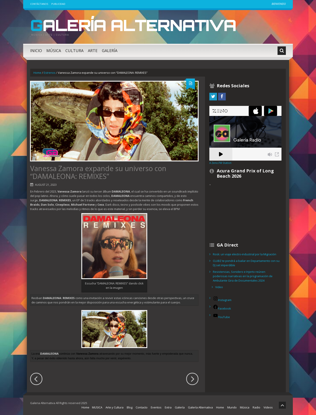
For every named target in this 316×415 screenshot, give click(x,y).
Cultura (74, 50)
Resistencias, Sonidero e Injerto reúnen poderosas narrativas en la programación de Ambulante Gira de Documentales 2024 (243, 276)
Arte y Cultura (114, 407)
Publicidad (58, 3)
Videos (268, 407)
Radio (256, 407)
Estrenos (50, 73)
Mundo (232, 407)
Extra (168, 407)
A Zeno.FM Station (220, 163)
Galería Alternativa (135, 25)
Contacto (142, 407)
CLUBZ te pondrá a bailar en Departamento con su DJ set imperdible (246, 263)
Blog (129, 407)
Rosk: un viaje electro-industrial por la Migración (244, 254)
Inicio (36, 50)
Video (219, 287)
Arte (92, 50)
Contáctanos (39, 3)
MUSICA (97, 407)
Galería (109, 50)
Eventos (156, 407)
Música (53, 50)
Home (37, 73)
